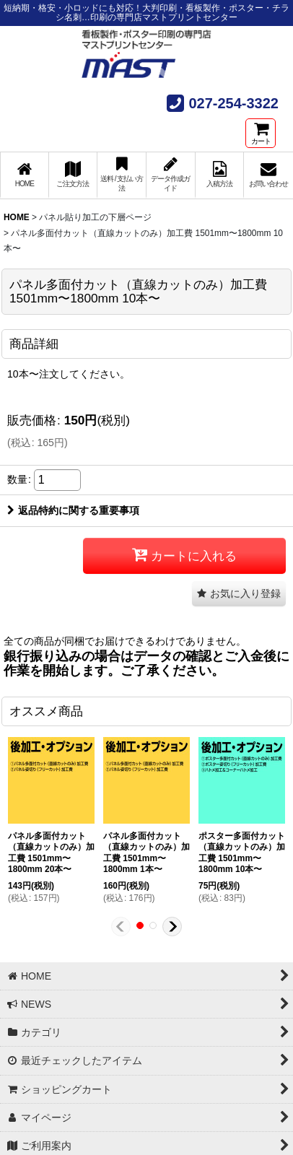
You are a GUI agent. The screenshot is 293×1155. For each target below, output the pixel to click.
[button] (239, 593)
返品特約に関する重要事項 (73, 510)
